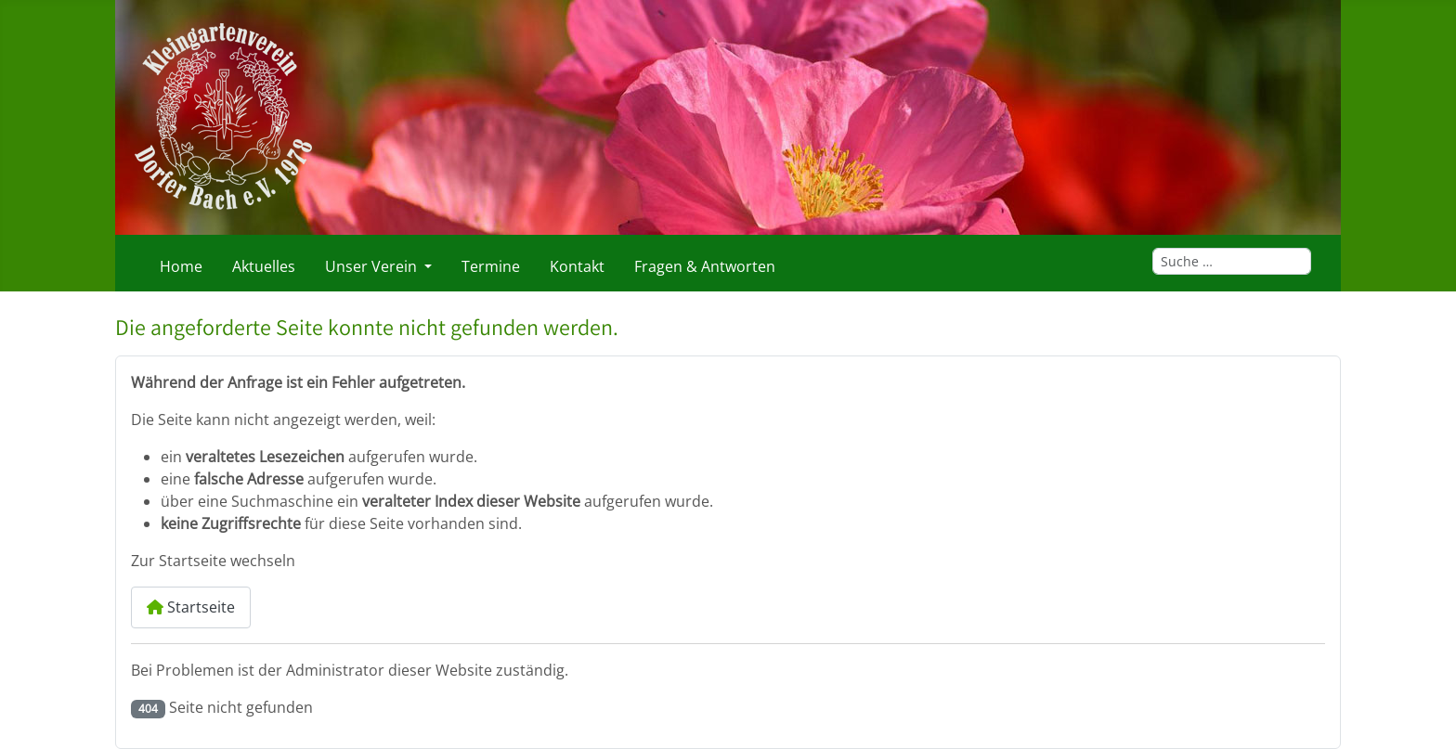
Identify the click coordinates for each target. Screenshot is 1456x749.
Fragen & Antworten (704, 266)
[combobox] (1231, 261)
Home (181, 266)
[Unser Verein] (424, 266)
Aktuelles (263, 266)
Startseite (191, 607)
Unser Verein (371, 266)
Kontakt (577, 266)
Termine (491, 266)
